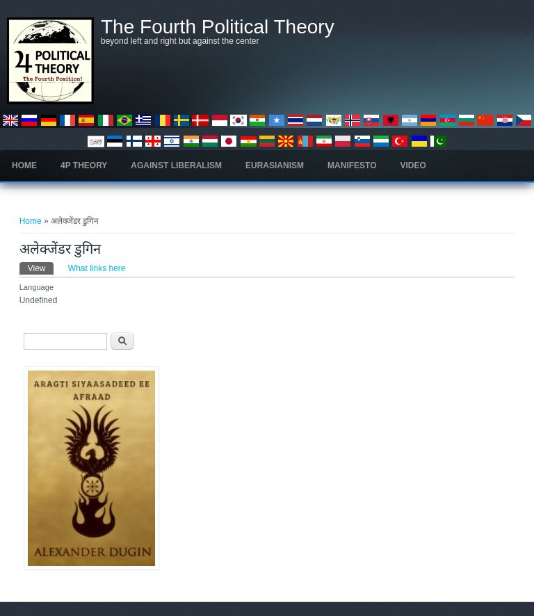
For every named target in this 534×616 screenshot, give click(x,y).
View (41, 267)
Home (24, 165)
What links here (97, 268)
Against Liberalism (176, 165)
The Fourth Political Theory (217, 27)
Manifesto (351, 165)
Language (36, 287)
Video (413, 165)
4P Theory (83, 165)
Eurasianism (274, 165)
